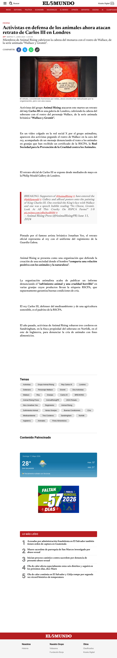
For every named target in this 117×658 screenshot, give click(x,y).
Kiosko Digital (89, 652)
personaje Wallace (45, 390)
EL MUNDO (64, 10)
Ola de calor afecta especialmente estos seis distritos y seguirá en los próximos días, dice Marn (60, 567)
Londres (82, 385)
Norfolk (81, 416)
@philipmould (31, 199)
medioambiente (29, 416)
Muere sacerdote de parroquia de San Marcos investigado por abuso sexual (58, 551)
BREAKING (79, 395)
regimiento (49, 405)
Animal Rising (66, 405)
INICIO (8, 10)
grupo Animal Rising (46, 385)
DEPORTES (85, 10)
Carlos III (63, 395)
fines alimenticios (59, 421)
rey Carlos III (66, 385)
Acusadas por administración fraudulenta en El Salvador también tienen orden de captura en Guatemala (60, 542)
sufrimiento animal (30, 410)
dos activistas (78, 390)
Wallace (26, 395)
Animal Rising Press (31, 400)
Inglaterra (27, 421)
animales (41, 421)
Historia (25, 648)
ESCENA (95, 10)
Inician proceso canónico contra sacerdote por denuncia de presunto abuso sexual (57, 559)
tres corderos (48, 416)
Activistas (27, 385)
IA (102, 10)
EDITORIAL (18, 10)
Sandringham (66, 416)
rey (38, 395)
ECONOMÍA (39, 10)
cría (89, 410)
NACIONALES (52, 10)
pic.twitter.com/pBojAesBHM (39, 213)
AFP (4, 37)
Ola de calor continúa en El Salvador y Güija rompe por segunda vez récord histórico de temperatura (60, 576)
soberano (27, 390)
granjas (50, 395)
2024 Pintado (71, 400)
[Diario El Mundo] (58, 5)
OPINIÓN (74, 10)
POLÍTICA (28, 10)
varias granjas (51, 410)
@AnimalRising (64, 196)
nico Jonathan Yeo (30, 405)
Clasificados (88, 648)
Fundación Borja (57, 652)
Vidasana (54, 648)
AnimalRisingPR (52, 400)
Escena (6, 23)
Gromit (62, 390)
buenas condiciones (72, 410)
